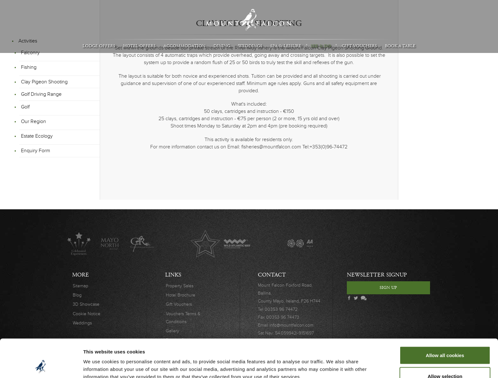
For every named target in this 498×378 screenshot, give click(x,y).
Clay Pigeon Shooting (44, 82)
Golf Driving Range (41, 94)
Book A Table (400, 46)
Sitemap (80, 286)
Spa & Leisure (285, 46)
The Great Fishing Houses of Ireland (268, 243)
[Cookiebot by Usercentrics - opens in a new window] (41, 365)
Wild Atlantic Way (236, 243)
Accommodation (184, 46)
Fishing (29, 67)
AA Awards (300, 243)
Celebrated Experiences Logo (79, 243)
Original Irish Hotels (173, 243)
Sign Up (388, 287)
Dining (221, 46)
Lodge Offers (99, 46)
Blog (77, 295)
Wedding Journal (331, 243)
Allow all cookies (445, 319)
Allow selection (444, 340)
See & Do (321, 46)
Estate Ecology (37, 136)
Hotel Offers (139, 46)
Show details (333, 361)
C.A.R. (142, 243)
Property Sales (179, 286)
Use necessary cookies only (445, 361)
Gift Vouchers (359, 46)
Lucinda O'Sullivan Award (205, 243)
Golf (25, 107)
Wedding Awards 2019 (363, 243)
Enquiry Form (35, 150)
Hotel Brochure (180, 295)
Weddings (250, 46)
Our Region (33, 121)
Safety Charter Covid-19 (394, 243)
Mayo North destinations (110, 243)
